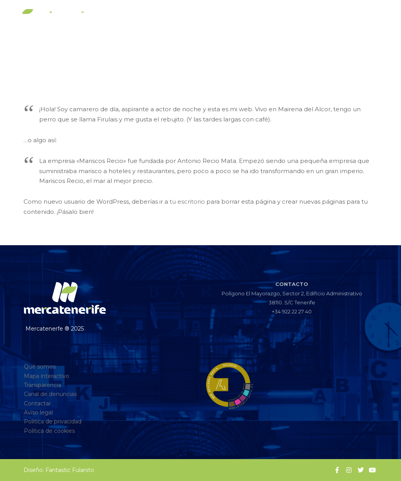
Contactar (37, 403)
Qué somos (40, 366)
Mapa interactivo (46, 376)
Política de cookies (49, 430)
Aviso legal (38, 412)
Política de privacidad (52, 421)
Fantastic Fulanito (69, 470)
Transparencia (42, 385)
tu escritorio (187, 201)
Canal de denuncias (50, 394)
